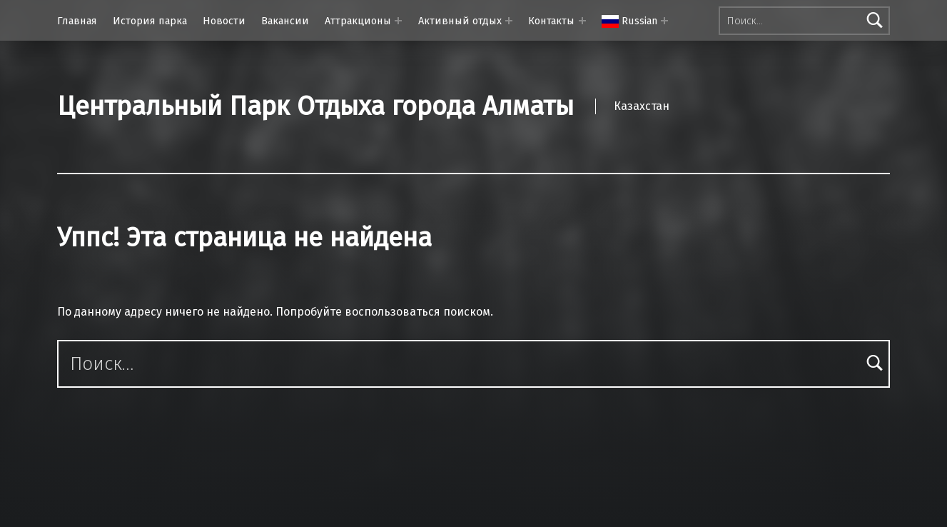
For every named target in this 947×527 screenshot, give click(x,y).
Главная (77, 20)
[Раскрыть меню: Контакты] (582, 20)
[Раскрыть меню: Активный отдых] (508, 20)
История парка (150, 20)
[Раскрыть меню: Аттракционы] (398, 20)
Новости (224, 20)
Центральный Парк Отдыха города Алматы (315, 106)
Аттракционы (358, 20)
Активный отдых (460, 20)
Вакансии (285, 20)
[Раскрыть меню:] (664, 20)
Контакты (551, 20)
